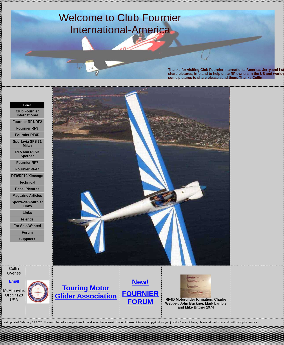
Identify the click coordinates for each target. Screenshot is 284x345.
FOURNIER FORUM (140, 298)
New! (140, 282)
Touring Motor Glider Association (86, 292)
